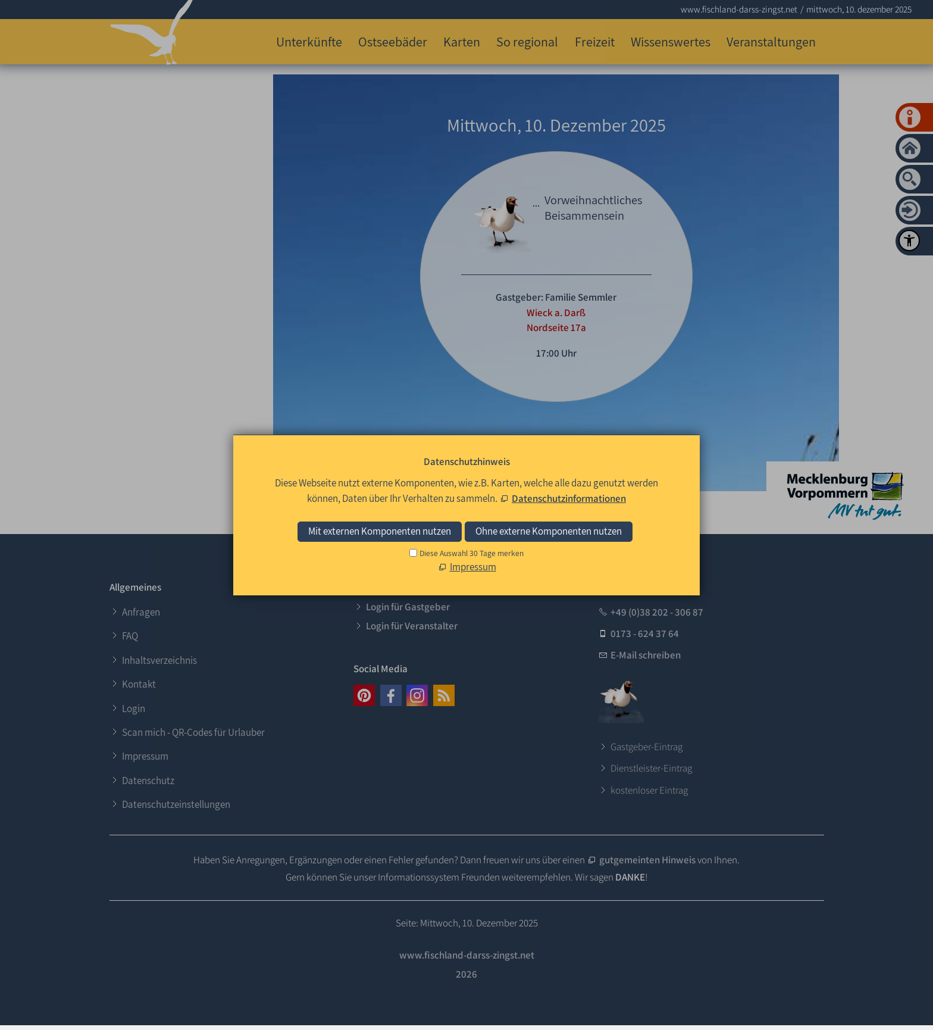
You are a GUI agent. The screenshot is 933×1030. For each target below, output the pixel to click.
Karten (461, 41)
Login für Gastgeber (408, 606)
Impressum (145, 756)
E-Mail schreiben (645, 654)
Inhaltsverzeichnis (159, 660)
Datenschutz (148, 780)
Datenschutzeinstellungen (176, 804)
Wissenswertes (670, 41)
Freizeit (595, 41)
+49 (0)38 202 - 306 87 (656, 612)
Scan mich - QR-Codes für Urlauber (193, 732)
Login (133, 708)
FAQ (130, 635)
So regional (527, 41)
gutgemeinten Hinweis (647, 859)
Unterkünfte (309, 41)
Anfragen (141, 612)
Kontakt (139, 684)
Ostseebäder (392, 41)
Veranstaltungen (771, 41)
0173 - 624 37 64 (644, 633)
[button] (364, 695)
